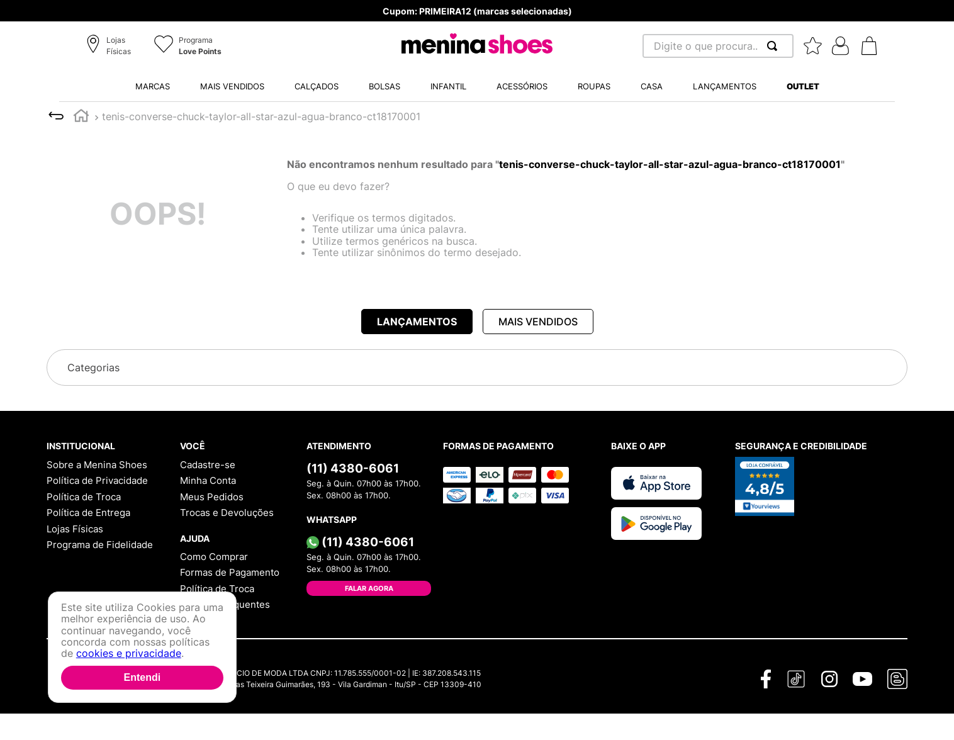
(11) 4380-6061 (352, 468)
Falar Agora (369, 588)
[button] (110, 46)
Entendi (141, 677)
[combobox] (718, 46)
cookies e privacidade (128, 653)
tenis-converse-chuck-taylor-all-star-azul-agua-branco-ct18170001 (261, 116)
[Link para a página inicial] (81, 117)
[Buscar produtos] (774, 46)
